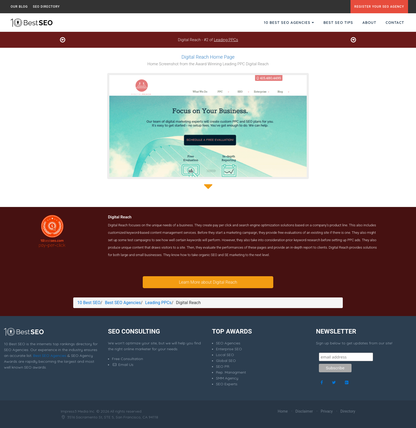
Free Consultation (127, 358)
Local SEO (225, 354)
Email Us (122, 364)
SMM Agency (227, 378)
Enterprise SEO (229, 349)
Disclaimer (304, 411)
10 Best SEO (88, 302)
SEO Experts (226, 384)
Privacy (327, 411)
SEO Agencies (228, 343)
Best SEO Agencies (123, 302)
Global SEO (226, 360)
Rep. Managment (231, 372)
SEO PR (222, 366)
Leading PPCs (226, 39)
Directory (347, 411)
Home (283, 411)
